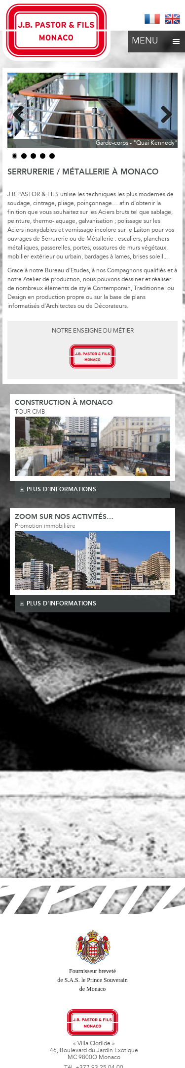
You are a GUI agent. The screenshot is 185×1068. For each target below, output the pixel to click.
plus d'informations (61, 489)
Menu (156, 38)
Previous (22, 112)
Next (163, 112)
